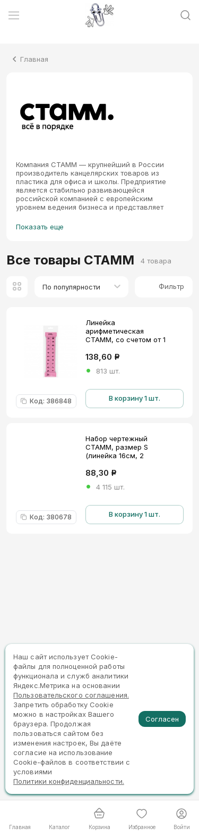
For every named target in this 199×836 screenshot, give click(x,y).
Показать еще (40, 226)
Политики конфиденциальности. (68, 781)
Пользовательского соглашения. (71, 695)
